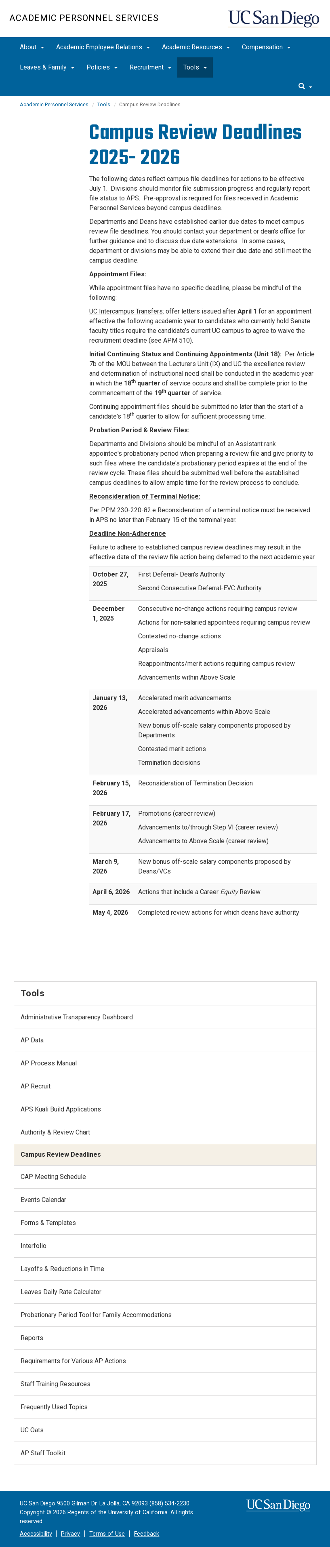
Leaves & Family (47, 67)
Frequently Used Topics (54, 1407)
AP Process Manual (49, 1063)
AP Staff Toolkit (43, 1453)
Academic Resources (196, 47)
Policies (102, 67)
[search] (305, 87)
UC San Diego (274, 23)
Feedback (146, 1533)
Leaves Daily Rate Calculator (61, 1292)
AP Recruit (35, 1086)
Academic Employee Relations (103, 47)
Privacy (70, 1533)
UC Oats (32, 1430)
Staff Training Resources (55, 1384)
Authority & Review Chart (55, 1132)
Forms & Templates (48, 1223)
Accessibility (36, 1533)
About (32, 47)
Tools (195, 67)
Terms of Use (107, 1533)
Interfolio (33, 1246)
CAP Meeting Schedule (53, 1177)
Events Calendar (43, 1200)
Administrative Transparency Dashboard (77, 1017)
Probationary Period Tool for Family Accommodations (96, 1315)
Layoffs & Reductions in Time (62, 1269)
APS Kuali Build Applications (61, 1109)
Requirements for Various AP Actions (73, 1361)
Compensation (266, 47)
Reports (32, 1338)
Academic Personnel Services (84, 18)
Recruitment (150, 67)
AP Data (32, 1040)
